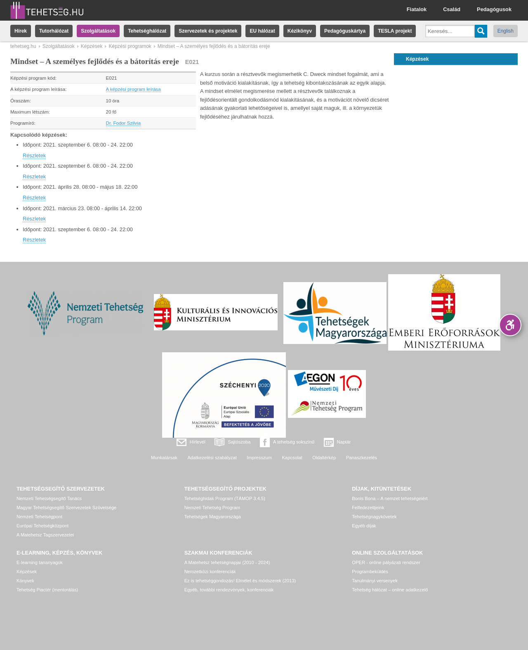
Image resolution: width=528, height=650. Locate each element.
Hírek (20, 31)
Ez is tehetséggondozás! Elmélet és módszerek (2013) (240, 580)
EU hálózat (262, 31)
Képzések (92, 46)
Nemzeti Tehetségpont (39, 516)
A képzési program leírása (133, 89)
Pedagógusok (494, 9)
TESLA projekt (395, 31)
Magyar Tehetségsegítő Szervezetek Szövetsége (66, 507)
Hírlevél (197, 441)
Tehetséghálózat (147, 31)
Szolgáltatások (98, 31)
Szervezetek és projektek (208, 31)
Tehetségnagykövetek (374, 516)
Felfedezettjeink (368, 507)
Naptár (344, 441)
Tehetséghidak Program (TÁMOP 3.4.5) (224, 498)
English (505, 31)
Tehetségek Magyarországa (212, 516)
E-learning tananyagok (39, 562)
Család (451, 9)
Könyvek (25, 580)
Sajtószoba (239, 441)
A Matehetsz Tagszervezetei (45, 534)
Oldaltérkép (324, 457)
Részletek (34, 155)
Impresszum (259, 457)
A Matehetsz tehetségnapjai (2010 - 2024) (227, 562)
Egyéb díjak (364, 525)
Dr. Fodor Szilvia (123, 123)
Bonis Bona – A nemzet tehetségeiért (389, 498)
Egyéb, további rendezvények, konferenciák (228, 589)
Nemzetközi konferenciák (210, 571)
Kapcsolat (292, 457)
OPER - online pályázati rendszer (386, 562)
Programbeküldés (370, 571)
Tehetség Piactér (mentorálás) (47, 589)
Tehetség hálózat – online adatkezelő (390, 589)
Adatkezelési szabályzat (211, 457)
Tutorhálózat (53, 31)
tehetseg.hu (23, 46)
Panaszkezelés (361, 457)
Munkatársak (164, 457)
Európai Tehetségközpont (42, 525)
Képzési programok (129, 46)
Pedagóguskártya (344, 31)
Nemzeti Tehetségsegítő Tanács (49, 498)
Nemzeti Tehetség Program (212, 507)
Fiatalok (417, 9)
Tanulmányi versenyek (375, 580)
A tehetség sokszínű (293, 441)
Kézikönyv (300, 31)
